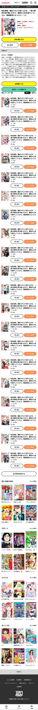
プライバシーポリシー (10, 683)
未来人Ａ (31, 21)
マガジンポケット (28, 27)
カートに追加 (28, 45)
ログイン (17, 2)
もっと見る (33, 481)
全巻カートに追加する (19, 89)
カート (19, 708)
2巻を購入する (19, 39)
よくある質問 (10, 680)
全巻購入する (19, 84)
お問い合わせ (22, 683)
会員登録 (25, 2)
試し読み (10, 45)
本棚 (32, 708)
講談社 (24, 25)
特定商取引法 (27, 680)
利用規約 (19, 680)
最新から (34, 93)
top (6, 708)
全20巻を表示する (19, 474)
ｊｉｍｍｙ (20, 23)
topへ (19, 672)
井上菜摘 (24, 21)
